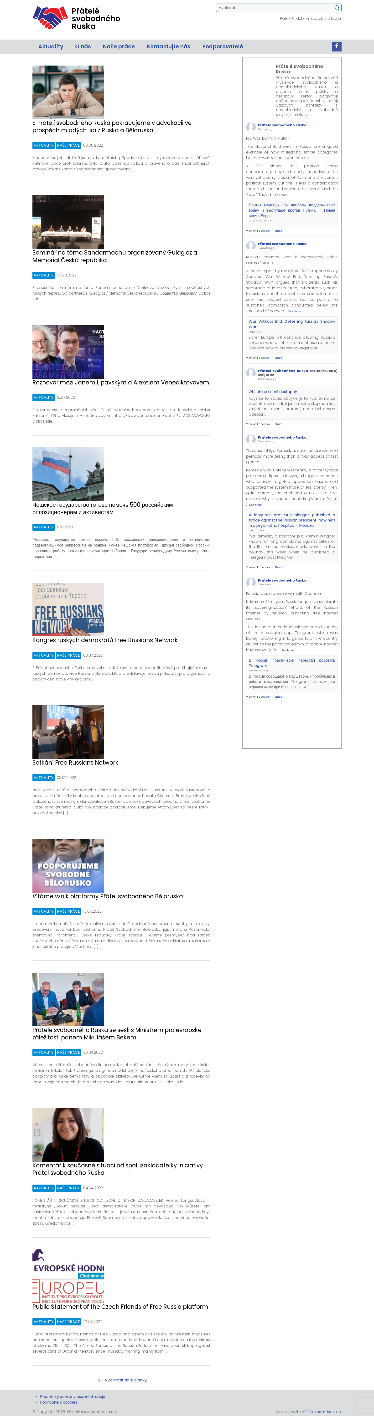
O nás (83, 46)
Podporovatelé (222, 46)
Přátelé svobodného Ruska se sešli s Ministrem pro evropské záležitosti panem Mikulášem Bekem (117, 1033)
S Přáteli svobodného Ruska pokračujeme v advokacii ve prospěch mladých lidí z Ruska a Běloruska (112, 126)
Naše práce (119, 46)
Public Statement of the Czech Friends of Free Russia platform (120, 1307)
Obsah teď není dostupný (273, 391)
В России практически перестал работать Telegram (292, 663)
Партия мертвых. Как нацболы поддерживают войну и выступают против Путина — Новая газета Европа (292, 210)
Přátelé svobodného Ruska (282, 125)
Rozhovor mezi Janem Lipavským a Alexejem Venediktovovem (120, 382)
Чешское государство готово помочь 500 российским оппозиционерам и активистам (102, 508)
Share (278, 231)
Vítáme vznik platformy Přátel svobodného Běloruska (107, 896)
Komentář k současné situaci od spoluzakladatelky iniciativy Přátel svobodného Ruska (117, 1169)
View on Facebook (258, 231)
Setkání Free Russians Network (75, 763)
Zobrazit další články (127, 1380)
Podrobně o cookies (58, 1402)
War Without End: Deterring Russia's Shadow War (292, 324)
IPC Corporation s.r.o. (322, 1412)
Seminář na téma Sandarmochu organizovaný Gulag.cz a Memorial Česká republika (114, 256)
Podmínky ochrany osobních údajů (72, 1396)
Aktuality (50, 46)
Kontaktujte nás (168, 46)
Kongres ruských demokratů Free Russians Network (105, 640)
